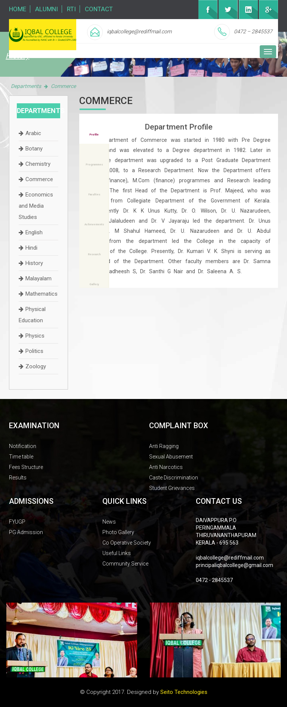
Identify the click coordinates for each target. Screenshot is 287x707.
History (34, 263)
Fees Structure (26, 467)
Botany (34, 148)
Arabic (33, 133)
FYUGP (17, 522)
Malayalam (38, 278)
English (34, 232)
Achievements (94, 224)
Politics (34, 351)
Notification (22, 446)
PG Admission (26, 532)
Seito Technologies (183, 692)
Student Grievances (172, 488)
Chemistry (37, 164)
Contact (99, 9)
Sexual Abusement (171, 457)
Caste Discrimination (173, 478)
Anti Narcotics (166, 467)
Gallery (94, 284)
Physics (34, 335)
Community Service (125, 564)
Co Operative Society (126, 543)
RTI (71, 9)
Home (17, 9)
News (109, 522)
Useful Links (116, 553)
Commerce (39, 179)
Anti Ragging (164, 446)
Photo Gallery (118, 532)
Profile (94, 134)
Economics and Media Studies (36, 205)
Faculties (94, 194)
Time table (21, 457)
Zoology (35, 366)
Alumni (46, 9)
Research (94, 254)
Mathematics (41, 293)
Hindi (31, 247)
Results (18, 478)
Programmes (94, 164)
